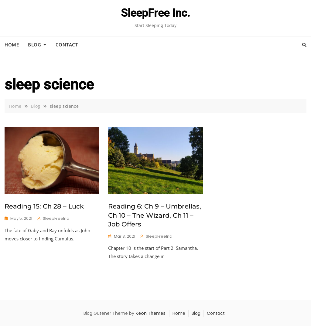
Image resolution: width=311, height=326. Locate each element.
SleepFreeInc (56, 218)
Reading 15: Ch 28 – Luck (44, 206)
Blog (34, 45)
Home (12, 45)
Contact (67, 45)
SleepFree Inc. (155, 13)
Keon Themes (150, 313)
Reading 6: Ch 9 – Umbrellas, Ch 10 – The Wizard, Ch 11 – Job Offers (154, 215)
